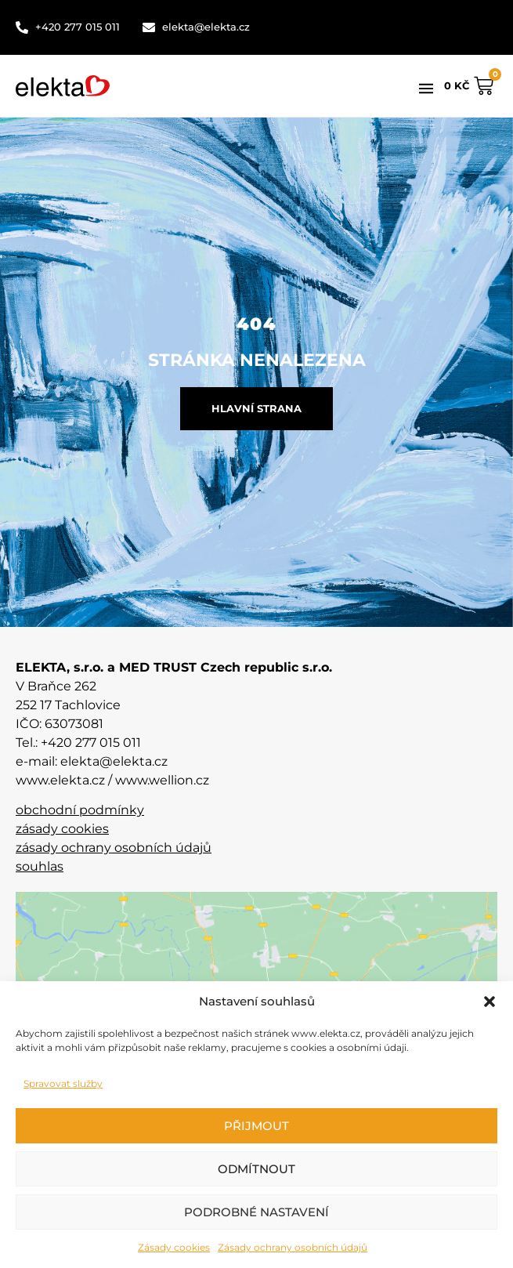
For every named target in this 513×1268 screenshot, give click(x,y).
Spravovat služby (63, 1083)
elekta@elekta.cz (114, 761)
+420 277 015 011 (91, 742)
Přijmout (256, 1125)
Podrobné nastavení (256, 1212)
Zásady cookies (174, 1247)
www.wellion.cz (162, 780)
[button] (489, 1001)
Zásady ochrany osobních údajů (292, 1247)
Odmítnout (256, 1168)
